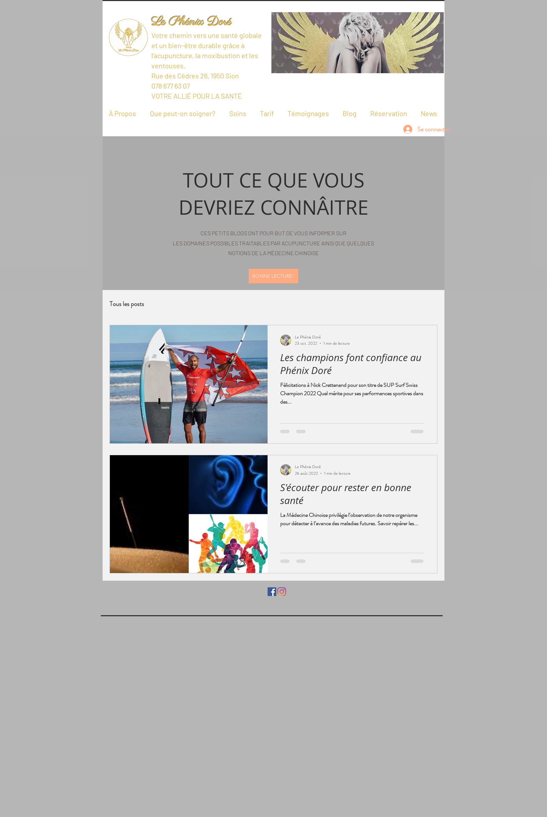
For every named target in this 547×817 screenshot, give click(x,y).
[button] (357, 42)
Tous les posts (127, 303)
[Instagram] (281, 591)
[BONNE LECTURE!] (273, 276)
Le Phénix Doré (191, 22)
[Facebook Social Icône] (272, 591)
